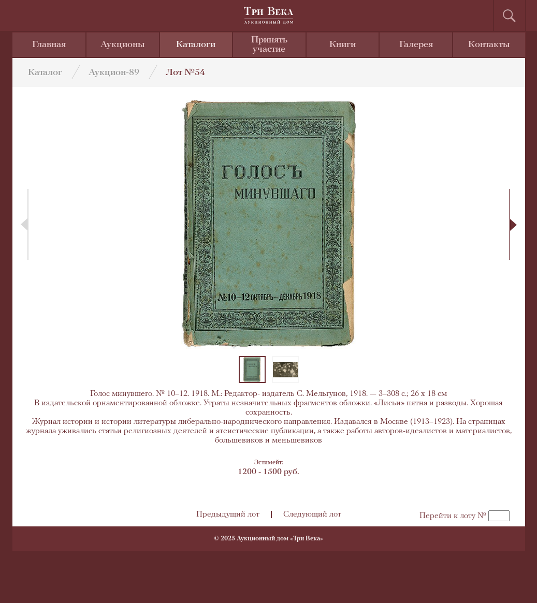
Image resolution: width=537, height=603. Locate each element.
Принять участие (269, 44)
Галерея (416, 45)
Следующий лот (312, 514)
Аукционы (122, 45)
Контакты (489, 45)
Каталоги (195, 45)
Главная (49, 45)
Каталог (45, 73)
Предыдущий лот (227, 514)
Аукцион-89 (114, 73)
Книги (342, 45)
